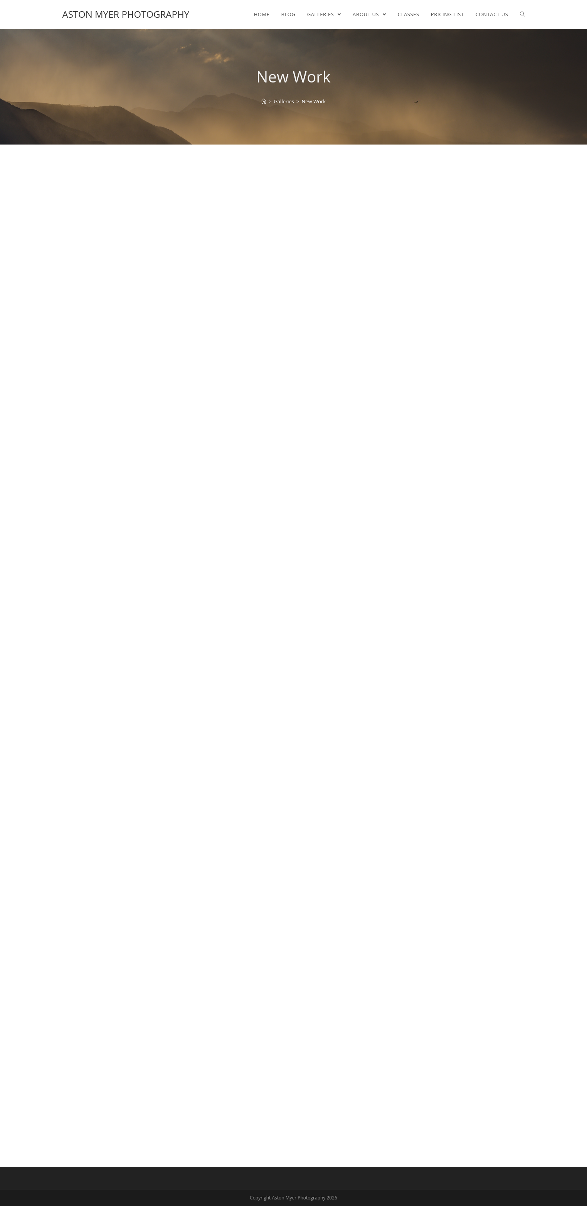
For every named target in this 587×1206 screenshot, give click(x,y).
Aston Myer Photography (126, 14)
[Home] (263, 101)
